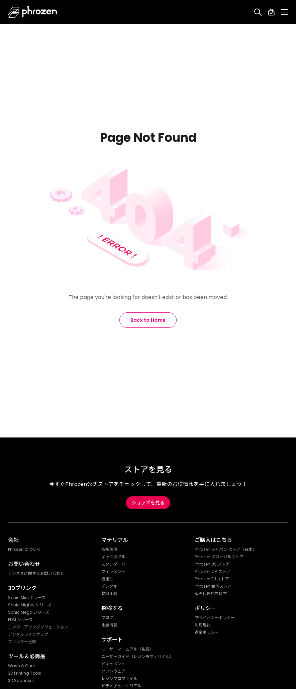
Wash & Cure (21, 666)
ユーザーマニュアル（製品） (127, 649)
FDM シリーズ (20, 619)
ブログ (107, 617)
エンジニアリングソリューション (38, 627)
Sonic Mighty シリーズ (29, 605)
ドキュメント (113, 664)
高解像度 (109, 549)
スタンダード (113, 564)
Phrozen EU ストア (212, 579)
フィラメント (113, 571)
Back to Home (148, 320)
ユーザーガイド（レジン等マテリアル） (137, 656)
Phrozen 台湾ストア (213, 586)
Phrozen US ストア (212, 564)
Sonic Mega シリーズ (28, 612)
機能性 (107, 579)
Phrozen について (24, 549)
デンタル (109, 586)
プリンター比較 (22, 642)
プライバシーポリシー (215, 617)
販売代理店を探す (211, 593)
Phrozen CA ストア (212, 571)
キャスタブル (113, 557)
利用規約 (203, 625)
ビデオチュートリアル (121, 686)
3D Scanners (21, 680)
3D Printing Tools (24, 673)
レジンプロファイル (119, 678)
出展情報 (109, 625)
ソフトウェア (113, 671)
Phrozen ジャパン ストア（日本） (226, 549)
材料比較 (109, 593)
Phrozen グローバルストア (219, 557)
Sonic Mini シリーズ (26, 597)
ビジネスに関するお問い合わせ (36, 573)
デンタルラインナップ (28, 634)
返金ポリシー (207, 632)
